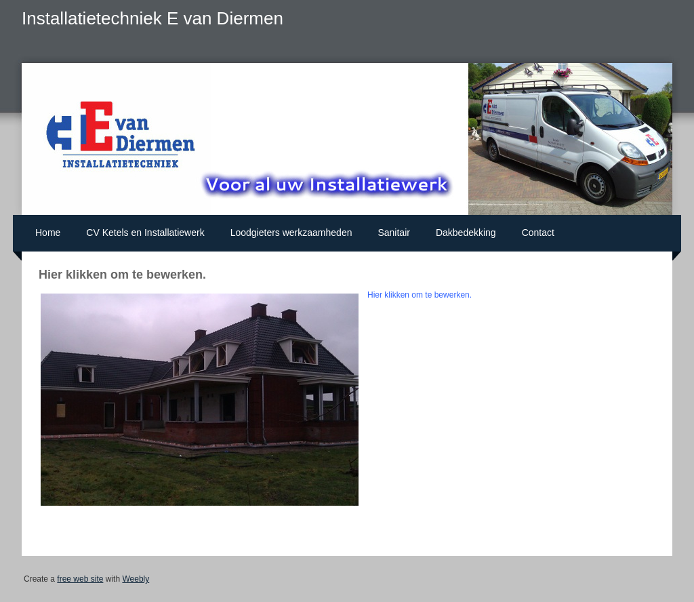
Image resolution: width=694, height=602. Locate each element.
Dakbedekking (466, 232)
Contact (538, 232)
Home (47, 232)
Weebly (135, 579)
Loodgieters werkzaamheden (291, 232)
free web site (80, 579)
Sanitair (393, 232)
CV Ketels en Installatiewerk (145, 232)
